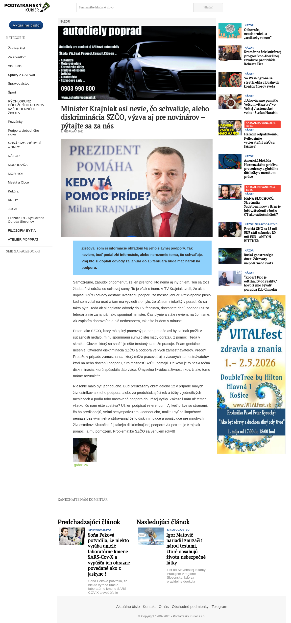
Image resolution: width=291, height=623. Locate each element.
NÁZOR (14, 156)
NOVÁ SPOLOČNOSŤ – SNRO (25, 145)
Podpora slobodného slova (23, 132)
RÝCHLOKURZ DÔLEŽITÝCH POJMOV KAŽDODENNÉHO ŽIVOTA (26, 107)
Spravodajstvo (18, 83)
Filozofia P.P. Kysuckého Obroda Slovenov (26, 220)
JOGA (12, 209)
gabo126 (81, 465)
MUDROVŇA (17, 165)
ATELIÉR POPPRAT (23, 239)
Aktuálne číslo (26, 25)
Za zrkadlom (17, 57)
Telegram (219, 606)
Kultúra (13, 191)
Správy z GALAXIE (22, 75)
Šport (12, 92)
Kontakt (149, 606)
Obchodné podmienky (190, 606)
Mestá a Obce (18, 182)
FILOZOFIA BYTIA (22, 230)
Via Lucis (15, 66)
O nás (164, 606)
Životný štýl (16, 48)
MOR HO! (15, 174)
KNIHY (13, 200)
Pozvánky (15, 122)
